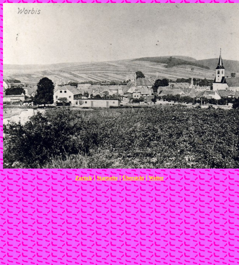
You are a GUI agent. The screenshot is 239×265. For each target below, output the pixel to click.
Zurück (83, 178)
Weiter (156, 178)
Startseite (107, 178)
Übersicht (133, 178)
